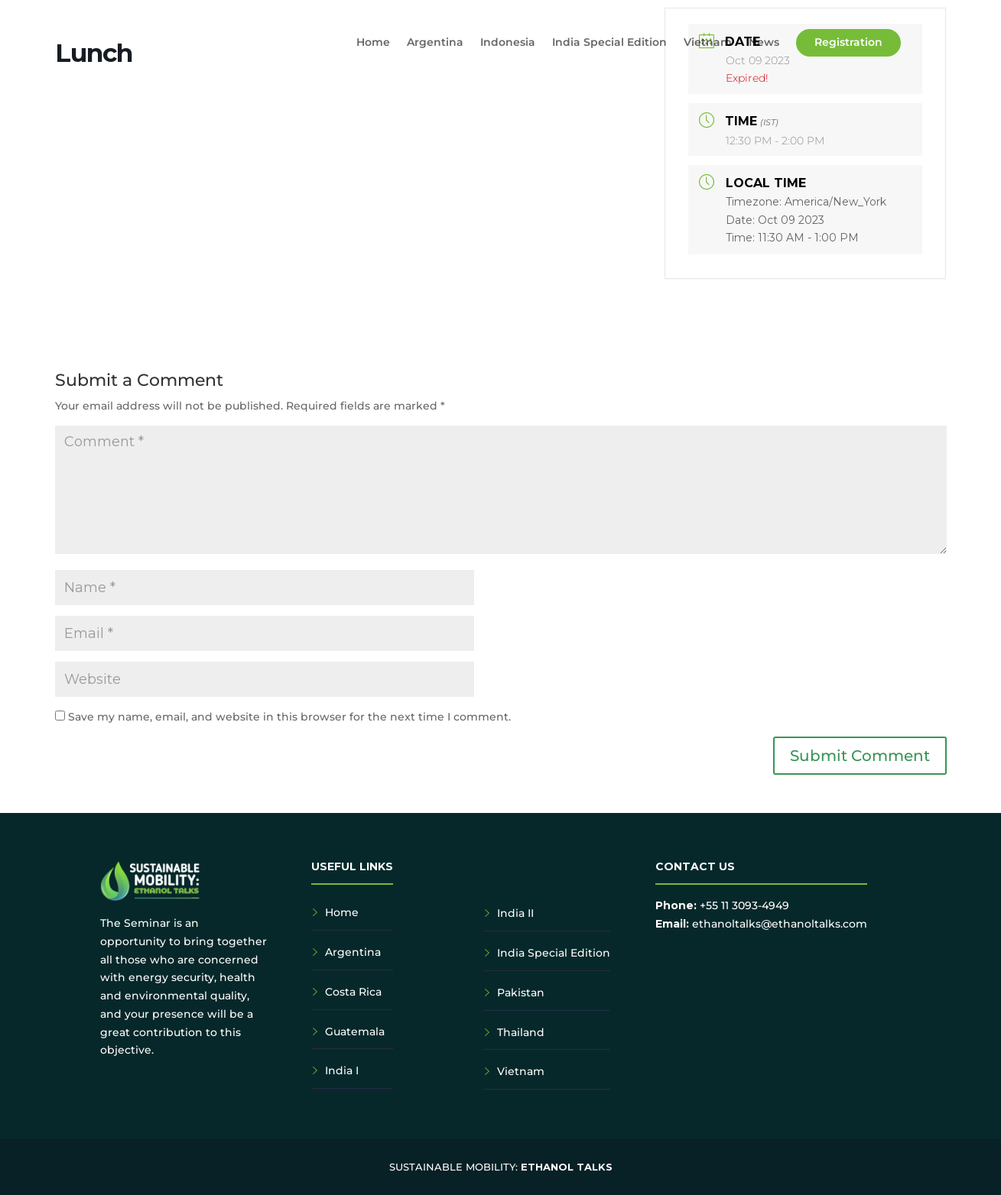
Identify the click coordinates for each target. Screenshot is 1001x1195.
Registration (848, 42)
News (764, 43)
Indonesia (507, 43)
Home (373, 43)
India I (342, 1070)
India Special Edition (609, 43)
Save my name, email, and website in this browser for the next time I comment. (289, 717)
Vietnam (708, 43)
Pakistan (520, 992)
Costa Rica (353, 992)
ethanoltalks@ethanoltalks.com (779, 924)
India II (515, 913)
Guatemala (355, 1031)
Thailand (520, 1032)
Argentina (435, 43)
